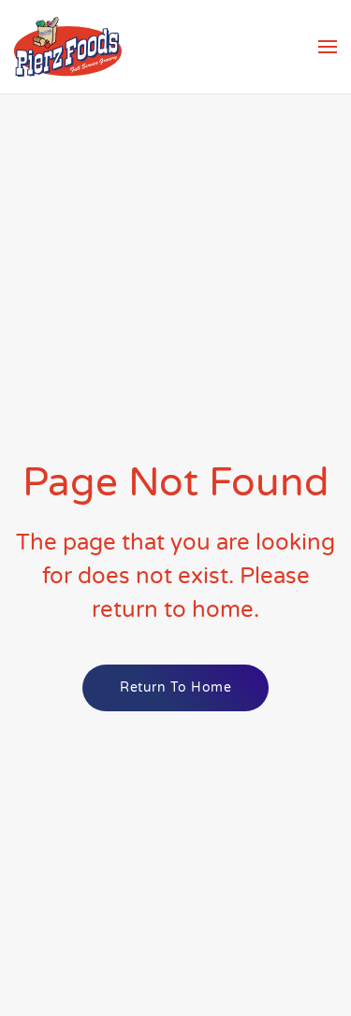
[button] (327, 46)
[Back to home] (68, 46)
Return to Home (175, 687)
